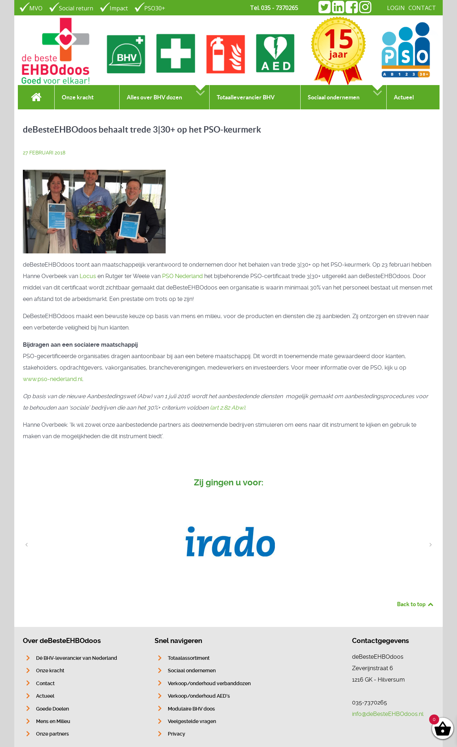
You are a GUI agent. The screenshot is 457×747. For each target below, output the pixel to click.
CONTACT (422, 8)
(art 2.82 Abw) (227, 407)
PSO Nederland (182, 276)
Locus (88, 276)
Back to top (415, 604)
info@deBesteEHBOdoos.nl (387, 714)
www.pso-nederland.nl (52, 379)
